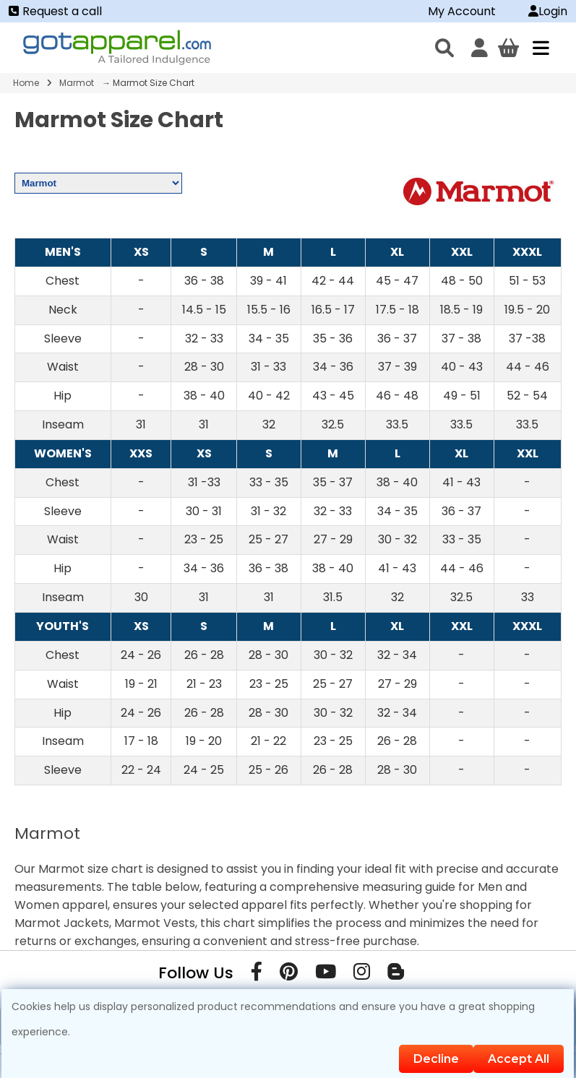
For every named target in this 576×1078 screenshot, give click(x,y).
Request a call (55, 11)
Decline (436, 1059)
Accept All (518, 1059)
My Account (462, 11)
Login (547, 11)
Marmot (76, 83)
